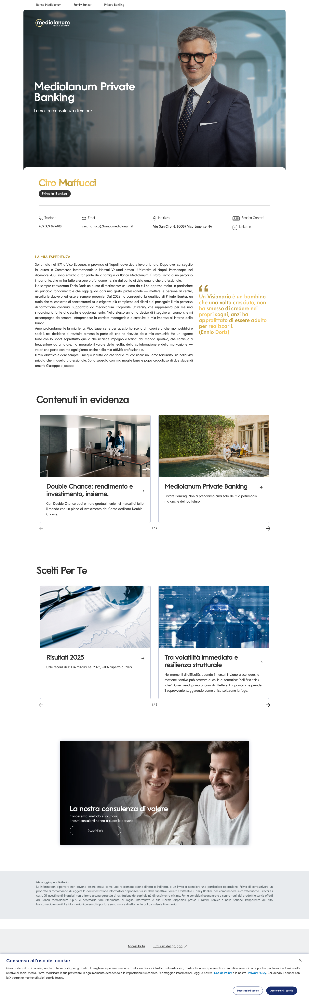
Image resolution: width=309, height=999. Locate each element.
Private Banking (114, 4)
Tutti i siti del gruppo (171, 946)
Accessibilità (136, 946)
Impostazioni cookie (248, 993)
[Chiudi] (300, 962)
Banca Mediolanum (48, 4)
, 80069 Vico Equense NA (182, 226)
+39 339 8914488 (50, 226)
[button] (268, 528)
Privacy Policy (257, 975)
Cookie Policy (223, 975)
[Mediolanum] (52, 23)
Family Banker (83, 4)
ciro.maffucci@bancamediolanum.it (107, 226)
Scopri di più (95, 830)
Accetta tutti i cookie (281, 993)
